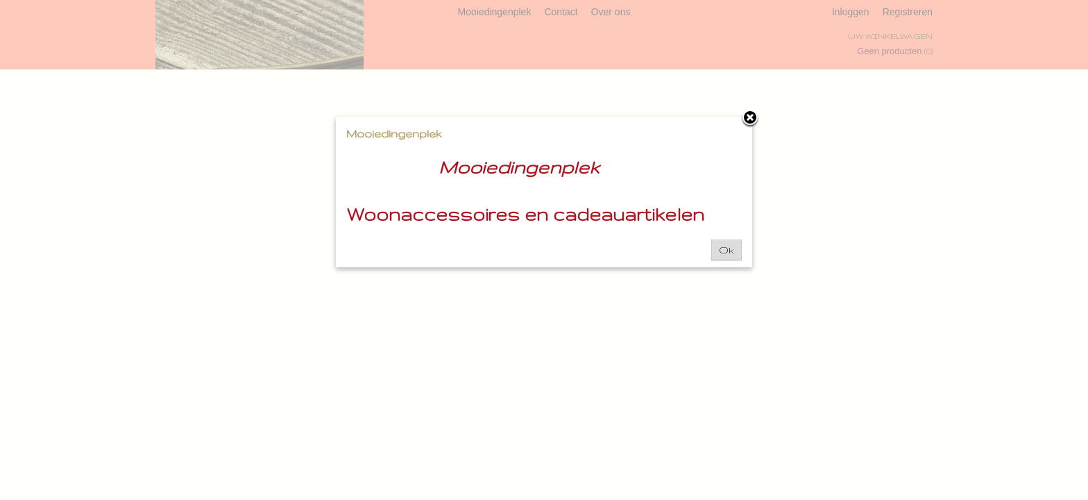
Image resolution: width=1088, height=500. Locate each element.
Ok (726, 250)
